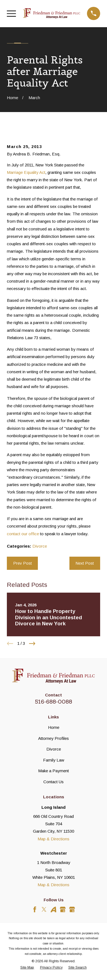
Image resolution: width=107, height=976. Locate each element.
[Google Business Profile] (63, 909)
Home (53, 727)
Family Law (53, 760)
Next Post (84, 563)
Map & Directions (53, 838)
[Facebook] (35, 909)
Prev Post (22, 563)
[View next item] (32, 643)
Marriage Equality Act (26, 172)
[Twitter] (44, 909)
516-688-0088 (53, 701)
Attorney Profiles (53, 738)
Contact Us (53, 781)
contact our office (23, 533)
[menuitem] (27, 967)
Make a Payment (53, 770)
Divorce (39, 546)
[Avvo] (53, 909)
